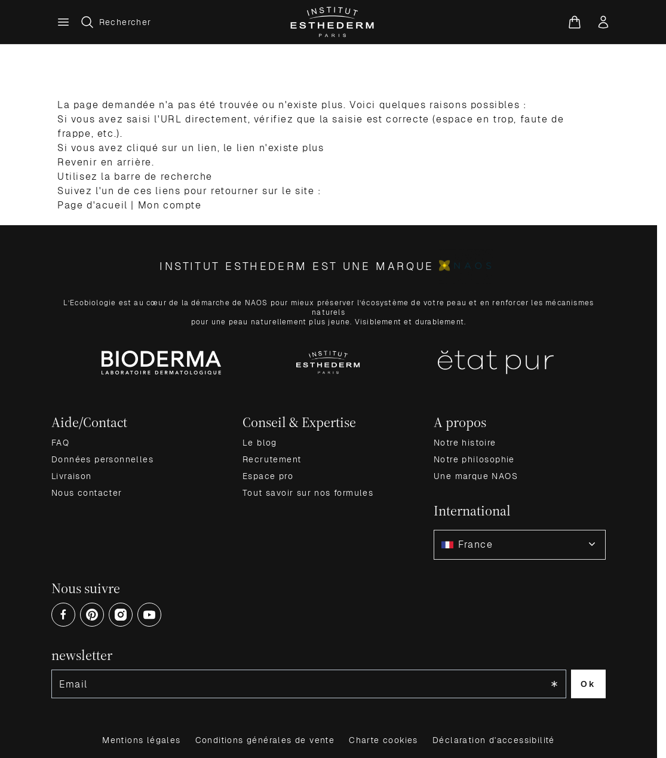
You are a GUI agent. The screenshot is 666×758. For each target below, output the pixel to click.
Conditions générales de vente (265, 740)
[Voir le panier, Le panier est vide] (574, 22)
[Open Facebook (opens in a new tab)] (63, 615)
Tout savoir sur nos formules (308, 492)
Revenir (77, 162)
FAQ (60, 442)
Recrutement (272, 459)
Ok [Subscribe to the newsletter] (588, 684)
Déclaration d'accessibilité (493, 740)
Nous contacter (86, 492)
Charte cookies (383, 740)
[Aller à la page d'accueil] (333, 22)
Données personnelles (102, 459)
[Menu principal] (63, 22)
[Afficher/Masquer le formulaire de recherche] (116, 22)
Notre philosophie (474, 459)
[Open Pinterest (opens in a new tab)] (92, 615)
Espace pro (268, 476)
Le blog (260, 442)
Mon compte (170, 205)
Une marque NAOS (476, 476)
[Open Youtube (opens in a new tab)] (149, 615)
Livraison (71, 476)
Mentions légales (141, 740)
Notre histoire (465, 442)
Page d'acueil (92, 205)
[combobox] (520, 545)
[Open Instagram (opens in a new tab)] (121, 615)
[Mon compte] (603, 22)
